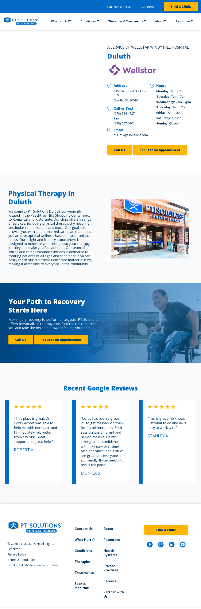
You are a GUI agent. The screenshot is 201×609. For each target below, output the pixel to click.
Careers (148, 6)
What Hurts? (60, 21)
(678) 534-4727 (124, 113)
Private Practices (111, 564)
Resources (182, 21)
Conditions (89, 21)
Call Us (119, 148)
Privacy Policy (16, 551)
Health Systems (110, 549)
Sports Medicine (81, 582)
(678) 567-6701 (124, 123)
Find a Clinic (181, 6)
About (158, 21)
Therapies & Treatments (125, 21)
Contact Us (83, 526)
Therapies (82, 558)
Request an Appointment (160, 148)
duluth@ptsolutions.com (131, 135)
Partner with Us (119, 6)
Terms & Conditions (21, 557)
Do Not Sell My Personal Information (33, 562)
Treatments (84, 569)
